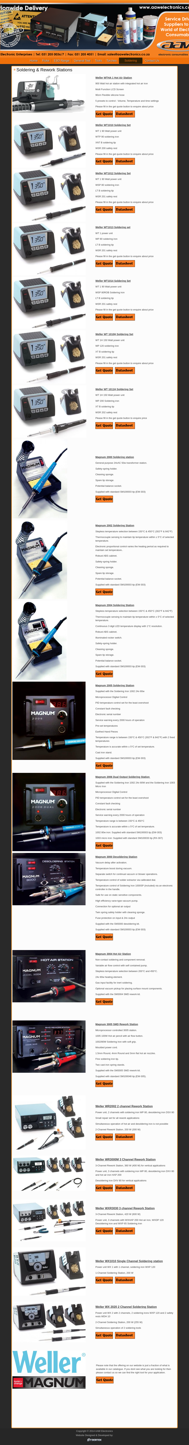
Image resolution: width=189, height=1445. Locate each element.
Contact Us (152, 60)
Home (34, 60)
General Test (82, 60)
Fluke (45, 60)
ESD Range (61, 60)
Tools (98, 60)
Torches (111, 60)
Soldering (130, 60)
